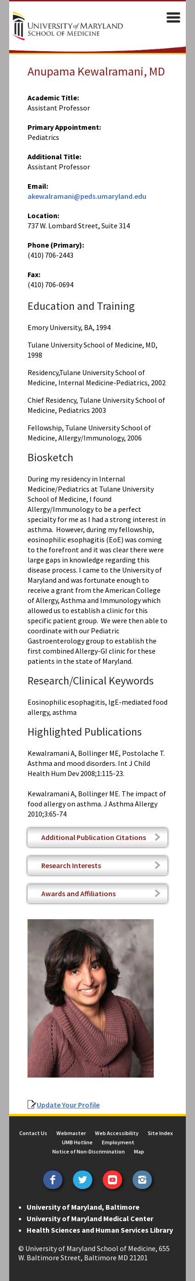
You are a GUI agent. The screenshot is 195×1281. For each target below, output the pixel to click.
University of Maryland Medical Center (90, 1218)
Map (139, 1151)
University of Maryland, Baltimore (83, 1206)
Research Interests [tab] (71, 865)
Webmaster (71, 1133)
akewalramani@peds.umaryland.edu (87, 196)
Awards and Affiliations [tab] (78, 893)
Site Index (160, 1133)
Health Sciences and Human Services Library (100, 1230)
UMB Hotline (77, 1142)
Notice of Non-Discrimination (88, 1151)
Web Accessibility (117, 1133)
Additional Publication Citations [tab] (93, 837)
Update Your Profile (68, 1104)
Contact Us (33, 1133)
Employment (118, 1142)
